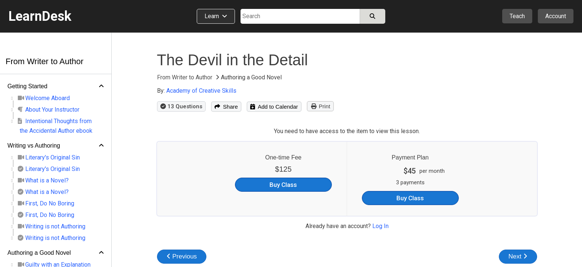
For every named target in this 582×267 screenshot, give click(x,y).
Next (518, 256)
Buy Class (283, 184)
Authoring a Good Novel (39, 253)
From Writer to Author (45, 61)
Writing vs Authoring (33, 145)
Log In (380, 226)
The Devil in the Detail (232, 60)
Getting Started (27, 86)
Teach (517, 16)
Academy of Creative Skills (201, 90)
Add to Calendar (274, 106)
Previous (182, 256)
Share (226, 106)
